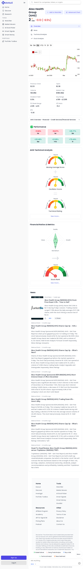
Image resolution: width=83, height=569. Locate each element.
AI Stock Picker (61, 493)
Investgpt (39, 493)
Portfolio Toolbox (9, 41)
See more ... (55, 216)
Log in (14, 563)
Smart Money (61, 500)
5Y (51, 45)
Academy (39, 514)
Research (7, 14)
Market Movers (61, 490)
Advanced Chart (73, 12)
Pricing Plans (40, 521)
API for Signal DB (41, 518)
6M (38, 45)
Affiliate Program (42, 511)
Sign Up (14, 557)
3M (34, 45)
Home (5, 7)
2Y (48, 45)
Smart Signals (61, 497)
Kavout (38, 487)
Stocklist (59, 503)
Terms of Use (61, 514)
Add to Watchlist (54, 12)
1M (31, 45)
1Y (45, 45)
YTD (41, 45)
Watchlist (59, 487)
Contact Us (60, 524)
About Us (59, 521)
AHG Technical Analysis (41, 150)
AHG (50, 318)
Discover (6, 11)
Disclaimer (60, 518)
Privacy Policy (61, 511)
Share (57, 318)
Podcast (39, 524)
